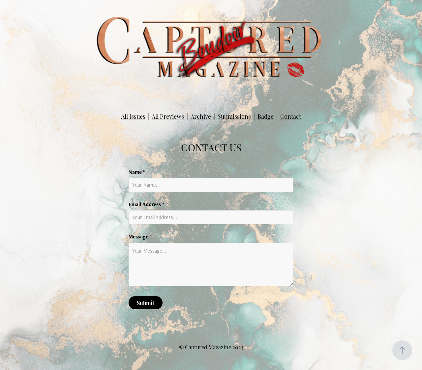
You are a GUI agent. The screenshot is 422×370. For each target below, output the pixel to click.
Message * (140, 236)
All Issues (133, 116)
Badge (265, 116)
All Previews (168, 116)
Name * (137, 172)
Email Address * (146, 204)
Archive (201, 116)
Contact (290, 116)
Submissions (235, 116)
